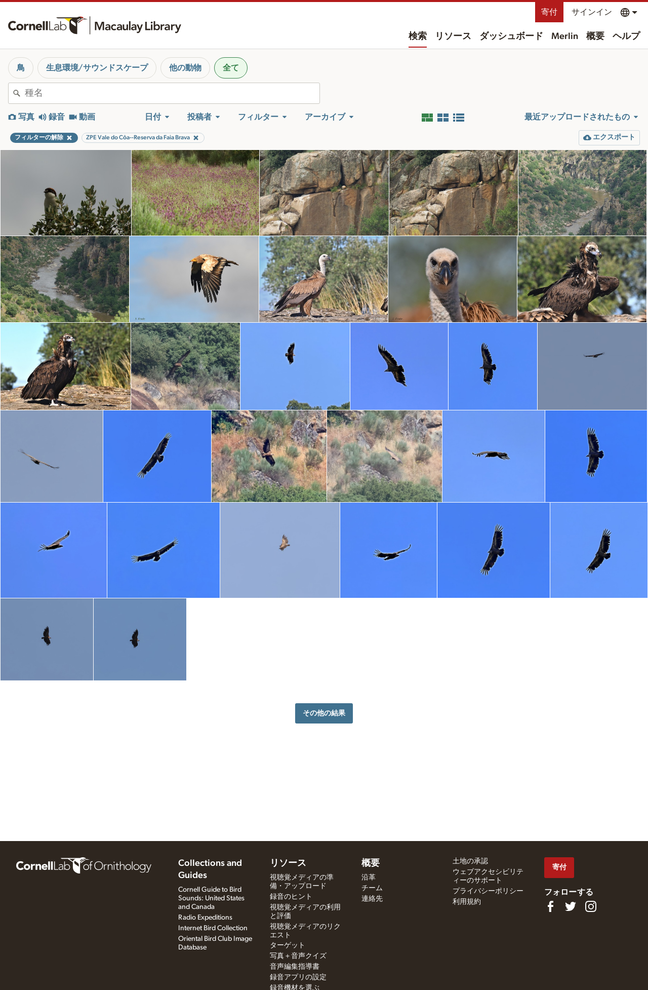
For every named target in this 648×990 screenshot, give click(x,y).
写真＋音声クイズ (298, 956)
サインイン (592, 12)
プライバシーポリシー (488, 891)
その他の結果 (324, 713)
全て (231, 68)
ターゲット (287, 945)
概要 (595, 36)
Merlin (564, 36)
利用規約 (467, 901)
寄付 (549, 12)
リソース (453, 36)
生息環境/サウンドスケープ (97, 68)
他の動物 (185, 68)
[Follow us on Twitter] (570, 906)
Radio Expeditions (205, 917)
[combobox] (172, 93)
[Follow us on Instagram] (591, 906)
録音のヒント (291, 896)
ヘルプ (626, 36)
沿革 (368, 877)
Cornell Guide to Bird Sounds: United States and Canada (211, 898)
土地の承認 (470, 861)
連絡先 (372, 898)
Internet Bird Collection (213, 928)
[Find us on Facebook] (550, 906)
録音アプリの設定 (298, 977)
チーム (372, 888)
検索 (418, 36)
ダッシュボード (511, 36)
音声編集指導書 (294, 966)
